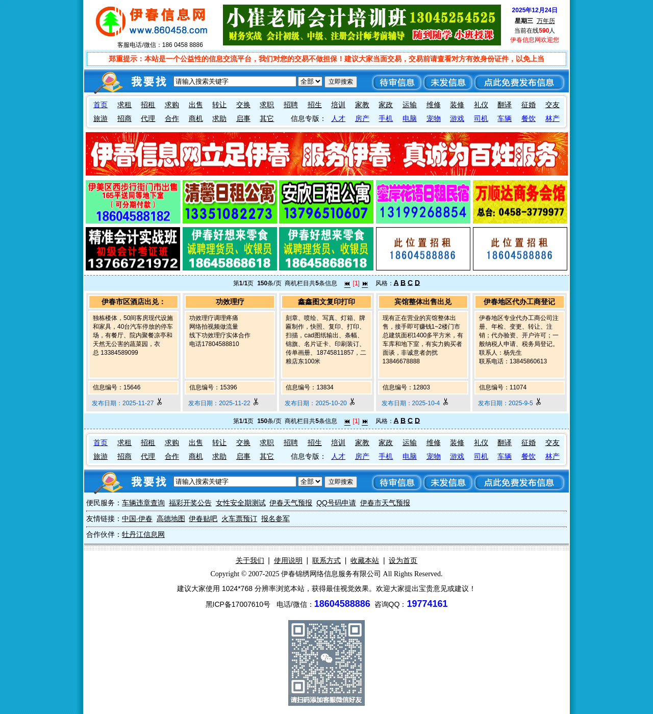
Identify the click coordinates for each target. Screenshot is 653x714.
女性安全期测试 (241, 503)
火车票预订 (239, 518)
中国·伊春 (137, 518)
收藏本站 (364, 560)
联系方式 (326, 560)
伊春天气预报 (290, 503)
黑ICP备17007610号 (238, 604)
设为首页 (403, 560)
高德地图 (171, 518)
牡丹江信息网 (143, 534)
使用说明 (288, 560)
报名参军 (275, 518)
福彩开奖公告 (190, 503)
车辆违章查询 (143, 503)
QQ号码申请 (336, 503)
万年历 (546, 20)
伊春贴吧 (203, 518)
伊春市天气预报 (385, 503)
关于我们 (250, 560)
